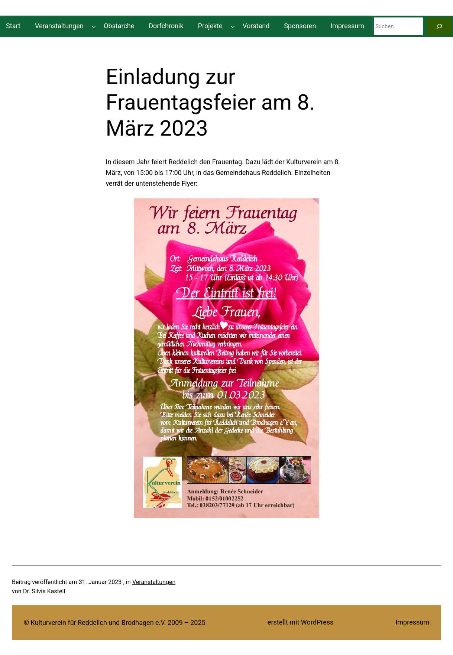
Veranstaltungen (153, 582)
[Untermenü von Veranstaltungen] (94, 26)
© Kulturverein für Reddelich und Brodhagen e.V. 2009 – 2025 (115, 622)
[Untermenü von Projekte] (233, 26)
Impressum (412, 622)
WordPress (317, 622)
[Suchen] (439, 26)
